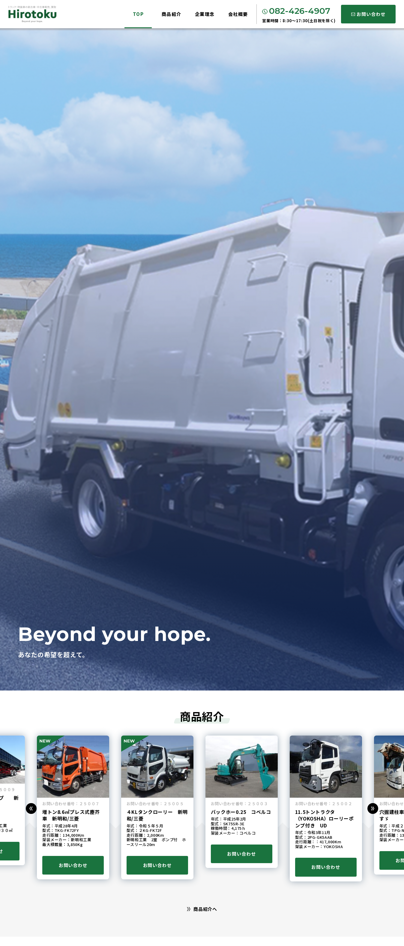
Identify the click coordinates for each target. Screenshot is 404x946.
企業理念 (205, 14)
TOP (138, 14)
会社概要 (238, 14)
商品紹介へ (202, 909)
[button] (31, 808)
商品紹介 (171, 14)
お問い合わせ (368, 14)
